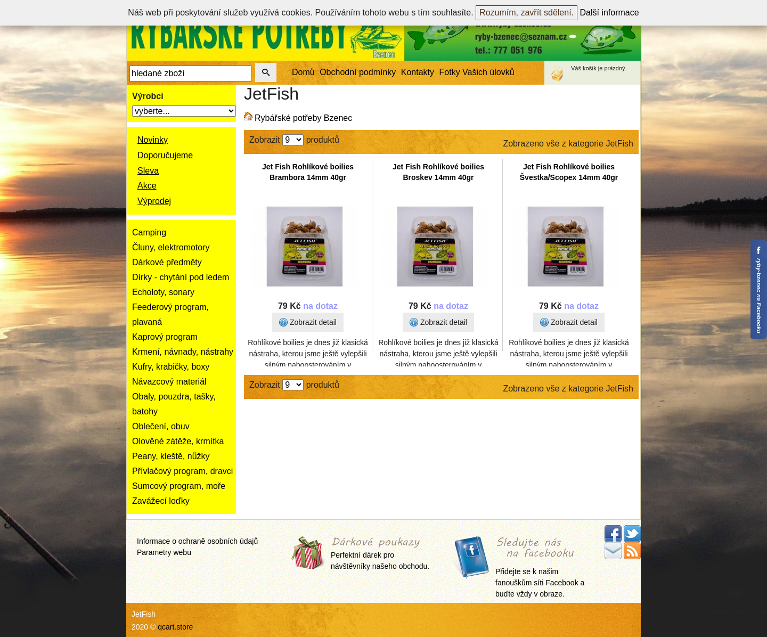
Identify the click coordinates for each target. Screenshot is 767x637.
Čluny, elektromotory (171, 247)
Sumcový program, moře (178, 486)
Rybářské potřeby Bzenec (303, 118)
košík (590, 68)
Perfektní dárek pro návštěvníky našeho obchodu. (380, 554)
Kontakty (417, 72)
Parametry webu (164, 552)
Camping (149, 232)
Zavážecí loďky (161, 500)
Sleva (148, 170)
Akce (147, 185)
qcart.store (175, 627)
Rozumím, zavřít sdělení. (526, 12)
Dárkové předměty (167, 262)
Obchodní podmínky (358, 72)
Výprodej (154, 201)
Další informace (609, 12)
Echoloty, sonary (163, 292)
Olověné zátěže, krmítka (178, 441)
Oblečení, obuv (161, 426)
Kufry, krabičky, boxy (170, 366)
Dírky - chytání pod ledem (180, 277)
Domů (303, 72)
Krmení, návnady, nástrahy (182, 351)
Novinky (152, 139)
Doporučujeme (165, 155)
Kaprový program (165, 336)
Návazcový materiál (169, 381)
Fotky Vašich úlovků (477, 72)
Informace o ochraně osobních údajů (197, 541)
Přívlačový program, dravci (182, 471)
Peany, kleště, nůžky (171, 456)
